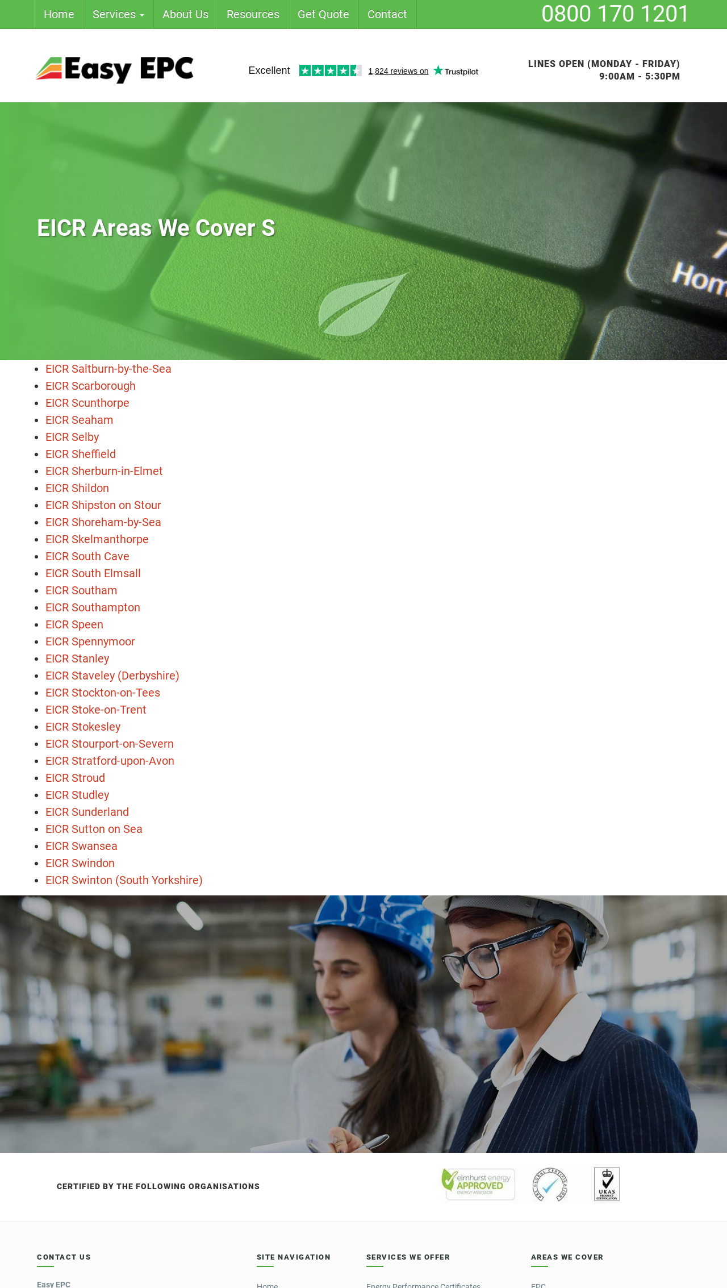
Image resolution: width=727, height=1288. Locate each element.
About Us (185, 14)
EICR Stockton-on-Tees (102, 692)
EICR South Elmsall (93, 573)
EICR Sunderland (87, 812)
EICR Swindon (80, 863)
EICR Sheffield (80, 454)
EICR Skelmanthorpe (97, 539)
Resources (253, 14)
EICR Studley (77, 795)
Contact (387, 14)
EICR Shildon (77, 488)
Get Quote (323, 14)
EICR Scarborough (90, 386)
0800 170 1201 (615, 14)
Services (118, 14)
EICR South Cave (87, 556)
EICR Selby (72, 437)
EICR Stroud (75, 778)
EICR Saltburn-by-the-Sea (108, 369)
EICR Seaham (79, 420)
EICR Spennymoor (90, 641)
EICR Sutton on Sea (94, 829)
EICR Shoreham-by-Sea (103, 522)
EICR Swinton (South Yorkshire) (124, 880)
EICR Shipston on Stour (103, 505)
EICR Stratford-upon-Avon (109, 761)
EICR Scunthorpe (87, 403)
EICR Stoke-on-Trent (96, 709)
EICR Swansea (81, 846)
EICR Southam (81, 590)
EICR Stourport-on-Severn (109, 744)
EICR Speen (74, 624)
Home (59, 14)
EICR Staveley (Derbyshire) (112, 675)
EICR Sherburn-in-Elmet (104, 471)
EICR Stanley (77, 658)
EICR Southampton (92, 607)
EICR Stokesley (82, 726)
